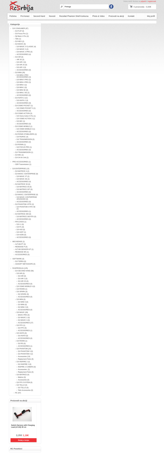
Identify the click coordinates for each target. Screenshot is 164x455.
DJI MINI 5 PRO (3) (24, 80)
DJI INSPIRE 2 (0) (24, 364)
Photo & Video (98, 16)
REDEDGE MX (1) (22, 252)
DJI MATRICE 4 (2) (22, 171)
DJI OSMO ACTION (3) (23, 113)
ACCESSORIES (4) (24, 54)
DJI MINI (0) (21, 299)
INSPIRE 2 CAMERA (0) (27, 367)
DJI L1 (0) (20, 224)
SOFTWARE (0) (18, 259)
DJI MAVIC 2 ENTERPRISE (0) (26, 195)
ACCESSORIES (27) (25, 323)
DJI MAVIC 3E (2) (23, 179)
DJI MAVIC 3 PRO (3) (24, 52)
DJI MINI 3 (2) (22, 85)
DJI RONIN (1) (20, 145)
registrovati (152, 1)
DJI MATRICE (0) (23, 375)
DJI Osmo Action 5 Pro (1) (26, 116)
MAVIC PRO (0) (23, 315)
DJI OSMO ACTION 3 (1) (26, 119)
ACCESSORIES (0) (24, 70)
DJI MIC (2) (19, 155)
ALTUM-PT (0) (20, 244)
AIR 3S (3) (20, 60)
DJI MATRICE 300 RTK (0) (26, 217)
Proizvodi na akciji (116, 16)
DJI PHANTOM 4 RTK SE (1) (26, 208)
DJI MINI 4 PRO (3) (24, 82)
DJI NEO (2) (19, 41)
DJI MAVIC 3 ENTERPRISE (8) (26, 174)
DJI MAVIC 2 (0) (24, 317)
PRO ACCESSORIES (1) (21, 162)
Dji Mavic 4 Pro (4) (22, 36)
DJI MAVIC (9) (20, 44)
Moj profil (151, 16)
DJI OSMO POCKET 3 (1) (26, 108)
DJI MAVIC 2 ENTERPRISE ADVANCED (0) (27, 198)
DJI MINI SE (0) (22, 90)
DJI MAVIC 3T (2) (23, 176)
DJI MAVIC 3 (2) (22, 49)
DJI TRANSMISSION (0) (25, 139)
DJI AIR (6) (19, 57)
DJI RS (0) (22, 343)
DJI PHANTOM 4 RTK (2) (24, 204)
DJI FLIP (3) (19, 31)
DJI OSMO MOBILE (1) (23, 126)
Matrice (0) (22, 377)
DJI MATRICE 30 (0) (22, 184)
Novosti (52, 16)
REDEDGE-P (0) (21, 247)
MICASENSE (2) (18, 242)
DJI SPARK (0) (22, 292)
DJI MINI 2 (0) (22, 87)
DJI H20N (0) (21, 235)
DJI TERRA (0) (20, 261)
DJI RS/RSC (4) (22, 137)
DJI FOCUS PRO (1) (24, 147)
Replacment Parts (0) (25, 372)
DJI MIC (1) (21, 121)
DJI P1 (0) (20, 227)
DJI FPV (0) (22, 328)
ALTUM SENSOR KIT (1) (24, 249)
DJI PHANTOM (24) (24, 349)
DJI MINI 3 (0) (23, 302)
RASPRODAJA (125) (20, 268)
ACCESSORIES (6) (24, 95)
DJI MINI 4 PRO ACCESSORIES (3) (24, 76)
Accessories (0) (23, 380)
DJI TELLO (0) (22, 385)
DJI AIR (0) (21, 273)
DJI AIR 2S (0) (22, 65)
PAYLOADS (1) (20, 222)
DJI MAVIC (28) (22, 312)
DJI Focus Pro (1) (21, 34)
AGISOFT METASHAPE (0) (25, 264)
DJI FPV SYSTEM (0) (24, 382)
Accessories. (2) (24, 369)
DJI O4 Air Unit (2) (21, 157)
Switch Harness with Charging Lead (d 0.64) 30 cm (23, 426)
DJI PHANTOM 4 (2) (25, 354)
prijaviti (143, 1)
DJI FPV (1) (21, 325)
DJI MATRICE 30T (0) (24, 189)
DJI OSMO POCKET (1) (24, 106)
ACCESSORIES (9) (24, 103)
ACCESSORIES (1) (24, 211)
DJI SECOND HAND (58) (24, 271)
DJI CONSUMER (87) (20, 28)
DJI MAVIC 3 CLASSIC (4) (26, 47)
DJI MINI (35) (20, 73)
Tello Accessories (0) (25, 390)
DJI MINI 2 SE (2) (23, 93)
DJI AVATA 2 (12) (21, 98)
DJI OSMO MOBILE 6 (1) (26, 129)
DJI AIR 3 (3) (21, 67)
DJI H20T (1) (21, 232)
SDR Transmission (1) (23, 164)
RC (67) (18, 393)
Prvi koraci (24, 16)
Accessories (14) (24, 356)
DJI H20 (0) (21, 230)
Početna (12, 16)
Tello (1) (18, 39)
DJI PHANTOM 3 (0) (25, 351)
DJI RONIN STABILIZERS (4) (26, 134)
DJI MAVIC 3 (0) (24, 320)
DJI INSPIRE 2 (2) (23, 362)
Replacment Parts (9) (25, 359)
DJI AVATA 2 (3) (22, 100)
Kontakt (131, 16)
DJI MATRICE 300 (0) (23, 214)
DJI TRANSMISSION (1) (24, 152)
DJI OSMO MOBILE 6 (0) (26, 286)
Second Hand (39, 16)
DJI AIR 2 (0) (21, 62)
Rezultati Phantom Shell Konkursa (73, 16)
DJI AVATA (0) (22, 333)
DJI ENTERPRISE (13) (20, 169)
